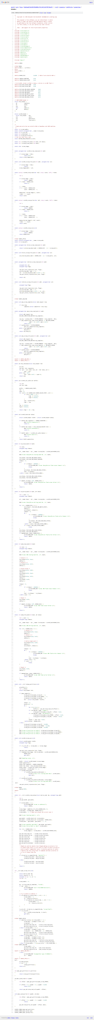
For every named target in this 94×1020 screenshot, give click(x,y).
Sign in (91, 2)
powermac (77, 7)
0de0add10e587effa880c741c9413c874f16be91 (38, 7)
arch (56, 7)
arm (17, 7)
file (41, 12)
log (45, 12)
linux (21, 7)
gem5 (13, 7)
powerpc (62, 7)
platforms (69, 7)
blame (49, 12)
